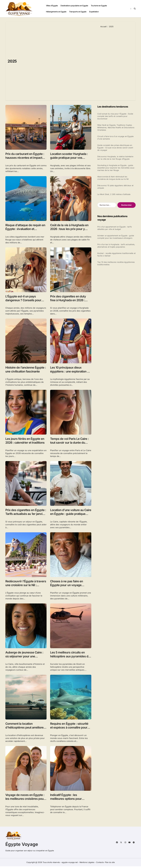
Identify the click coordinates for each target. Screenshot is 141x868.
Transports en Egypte (77, 12)
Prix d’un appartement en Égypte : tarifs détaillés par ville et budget (114, 228)
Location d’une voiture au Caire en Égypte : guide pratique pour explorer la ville (70, 514)
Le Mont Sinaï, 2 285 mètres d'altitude (113, 194)
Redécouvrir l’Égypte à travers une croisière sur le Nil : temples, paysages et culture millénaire (26, 588)
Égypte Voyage (21, 846)
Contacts (100, 864)
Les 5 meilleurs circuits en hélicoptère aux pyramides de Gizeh (70, 657)
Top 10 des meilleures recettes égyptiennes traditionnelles (116, 263)
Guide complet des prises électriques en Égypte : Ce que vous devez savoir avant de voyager (115, 147)
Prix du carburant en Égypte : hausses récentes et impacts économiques (25, 158)
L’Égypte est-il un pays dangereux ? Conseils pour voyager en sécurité (23, 300)
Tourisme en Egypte (99, 5)
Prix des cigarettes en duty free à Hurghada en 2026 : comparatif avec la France (68, 300)
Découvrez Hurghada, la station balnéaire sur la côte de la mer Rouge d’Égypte (115, 157)
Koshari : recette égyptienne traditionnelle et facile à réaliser (116, 254)
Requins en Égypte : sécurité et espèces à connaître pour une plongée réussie (69, 729)
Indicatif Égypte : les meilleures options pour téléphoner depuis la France (69, 800)
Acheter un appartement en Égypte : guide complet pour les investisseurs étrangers (115, 236)
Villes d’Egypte (52, 5)
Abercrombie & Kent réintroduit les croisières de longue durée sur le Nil (113, 178)
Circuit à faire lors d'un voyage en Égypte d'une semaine (115, 137)
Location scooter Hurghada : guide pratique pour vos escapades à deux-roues (69, 158)
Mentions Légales (87, 864)
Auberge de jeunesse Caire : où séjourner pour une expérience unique (24, 657)
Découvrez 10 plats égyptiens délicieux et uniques (115, 186)
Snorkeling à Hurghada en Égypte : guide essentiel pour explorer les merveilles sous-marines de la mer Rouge (116, 167)
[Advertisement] (116, 62)
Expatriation (94, 12)
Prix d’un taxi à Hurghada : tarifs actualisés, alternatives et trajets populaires (116, 245)
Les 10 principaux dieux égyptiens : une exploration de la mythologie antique (68, 372)
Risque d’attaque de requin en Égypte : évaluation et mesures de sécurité (25, 229)
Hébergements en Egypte (56, 12)
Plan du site (110, 864)
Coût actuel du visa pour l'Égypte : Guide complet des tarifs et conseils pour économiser (115, 116)
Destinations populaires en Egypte (74, 5)
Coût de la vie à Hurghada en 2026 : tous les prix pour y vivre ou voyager (70, 229)
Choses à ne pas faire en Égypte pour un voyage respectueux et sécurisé (67, 586)
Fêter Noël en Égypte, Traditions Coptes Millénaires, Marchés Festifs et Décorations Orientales (115, 127)
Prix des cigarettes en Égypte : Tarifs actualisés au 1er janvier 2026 (25, 514)
